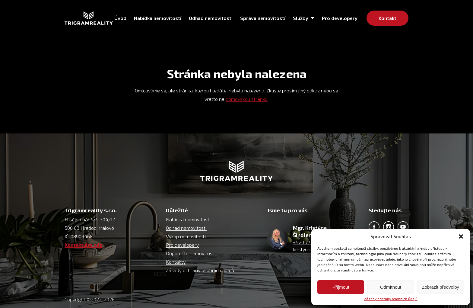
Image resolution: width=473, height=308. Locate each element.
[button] (461, 236)
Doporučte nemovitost (190, 253)
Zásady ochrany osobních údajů (390, 298)
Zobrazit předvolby (440, 287)
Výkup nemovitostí (186, 236)
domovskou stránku (247, 99)
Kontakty (176, 262)
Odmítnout (390, 287)
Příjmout (340, 287)
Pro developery (182, 245)
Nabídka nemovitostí (188, 219)
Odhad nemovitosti (186, 228)
